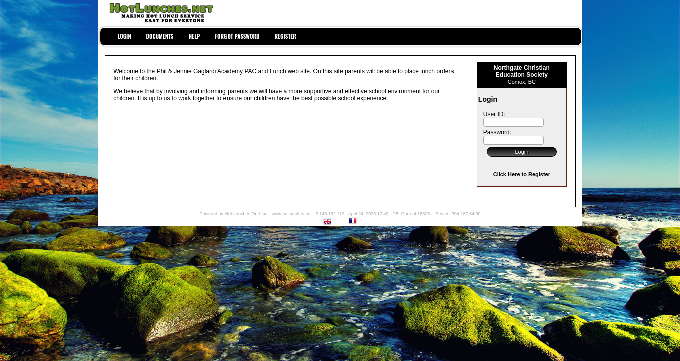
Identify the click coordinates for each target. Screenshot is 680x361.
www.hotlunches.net (292, 213)
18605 (423, 213)
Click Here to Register (521, 174)
